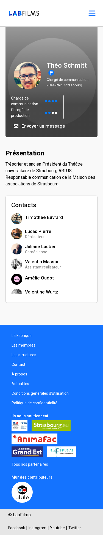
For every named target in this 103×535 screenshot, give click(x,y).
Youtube (57, 528)
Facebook (16, 528)
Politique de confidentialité (34, 403)
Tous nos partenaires (30, 464)
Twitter (74, 528)
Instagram (37, 528)
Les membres (23, 345)
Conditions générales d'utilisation (40, 393)
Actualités (20, 384)
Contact (18, 364)
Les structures (24, 355)
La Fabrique (22, 335)
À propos (19, 374)
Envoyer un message (39, 126)
